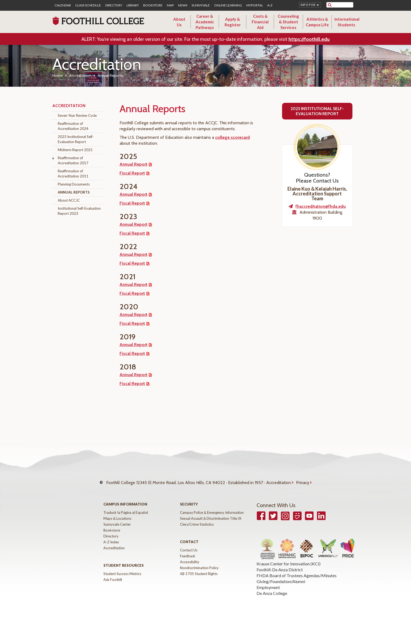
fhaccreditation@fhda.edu (320, 206)
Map (170, 5)
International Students (346, 22)
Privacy (302, 479)
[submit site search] (329, 5)
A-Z (269, 5)
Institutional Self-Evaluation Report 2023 (79, 211)
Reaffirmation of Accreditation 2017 (73, 160)
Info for (308, 5)
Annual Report (133, 164)
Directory (113, 5)
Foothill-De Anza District (280, 564)
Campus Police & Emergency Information (212, 507)
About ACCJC (69, 200)
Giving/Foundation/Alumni (281, 576)
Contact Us (188, 545)
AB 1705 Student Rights (199, 568)
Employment (268, 581)
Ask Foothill (112, 574)
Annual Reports (74, 192)
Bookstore (153, 5)
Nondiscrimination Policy (199, 562)
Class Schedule (88, 5)
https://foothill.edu (309, 39)
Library (133, 5)
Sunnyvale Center (117, 519)
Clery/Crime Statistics (197, 519)
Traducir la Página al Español (125, 507)
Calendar (63, 5)
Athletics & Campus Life (317, 22)
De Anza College (272, 587)
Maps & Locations (117, 513)
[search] (343, 5)
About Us (179, 22)
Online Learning (228, 5)
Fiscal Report (132, 173)
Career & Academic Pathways (205, 22)
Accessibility (189, 556)
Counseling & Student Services (288, 22)
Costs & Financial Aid (260, 22)
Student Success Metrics (122, 568)
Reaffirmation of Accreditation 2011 (73, 173)
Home (57, 75)
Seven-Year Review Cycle (77, 115)
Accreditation (80, 75)
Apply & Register (233, 22)
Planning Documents (74, 184)
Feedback (187, 550)
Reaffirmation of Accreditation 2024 (73, 126)
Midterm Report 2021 (75, 150)
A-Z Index (111, 537)
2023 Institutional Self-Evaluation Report (76, 139)
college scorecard (232, 137)
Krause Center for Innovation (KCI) (288, 558)
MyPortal (254, 5)
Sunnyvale (201, 5)
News (182, 5)
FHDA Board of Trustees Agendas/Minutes (297, 570)
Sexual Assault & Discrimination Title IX (210, 513)
